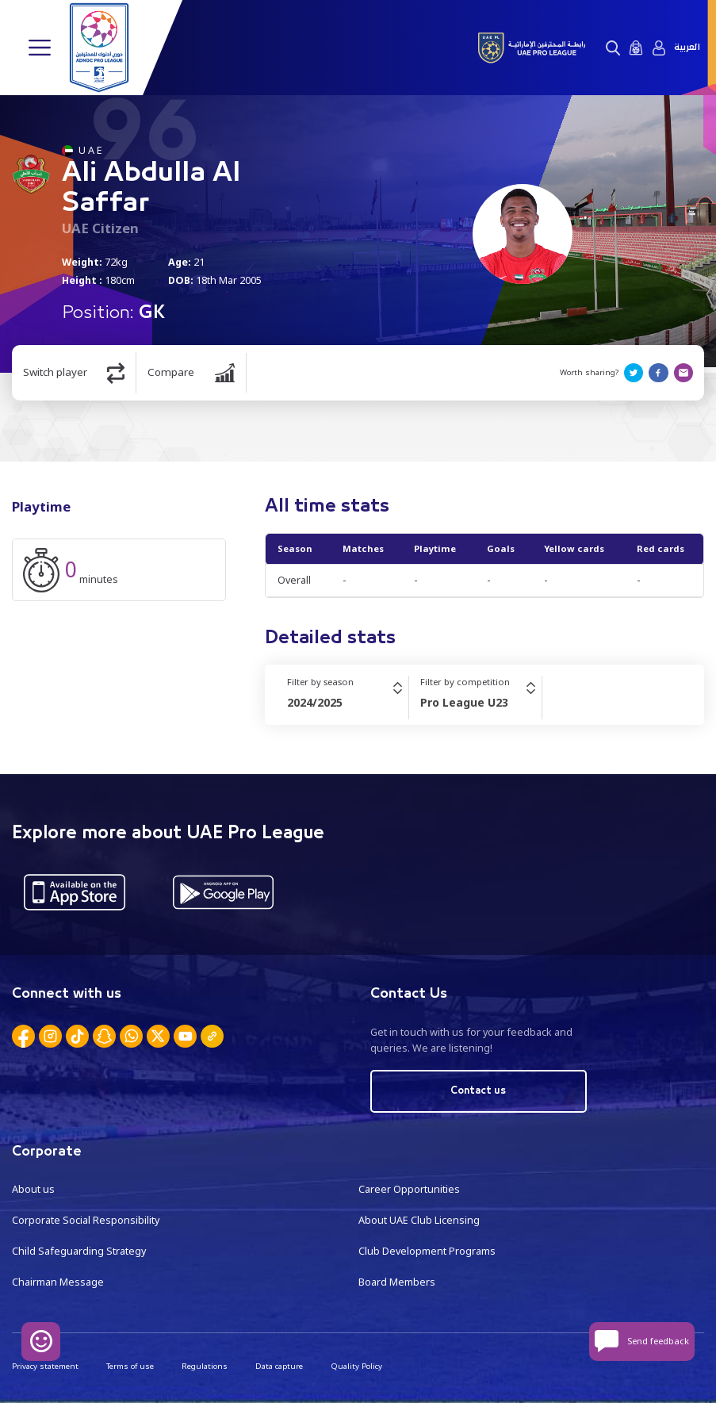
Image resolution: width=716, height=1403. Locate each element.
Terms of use (130, 1366)
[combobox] (347, 703)
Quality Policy (356, 1366)
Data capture (279, 1366)
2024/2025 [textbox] (315, 702)
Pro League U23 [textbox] (464, 702)
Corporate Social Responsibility (85, 1220)
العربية (687, 48)
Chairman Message (58, 1282)
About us (33, 1189)
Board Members (396, 1282)
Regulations (205, 1366)
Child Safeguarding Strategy (79, 1251)
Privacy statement (45, 1366)
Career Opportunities (409, 1189)
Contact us (478, 1091)
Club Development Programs (427, 1251)
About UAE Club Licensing (419, 1220)
